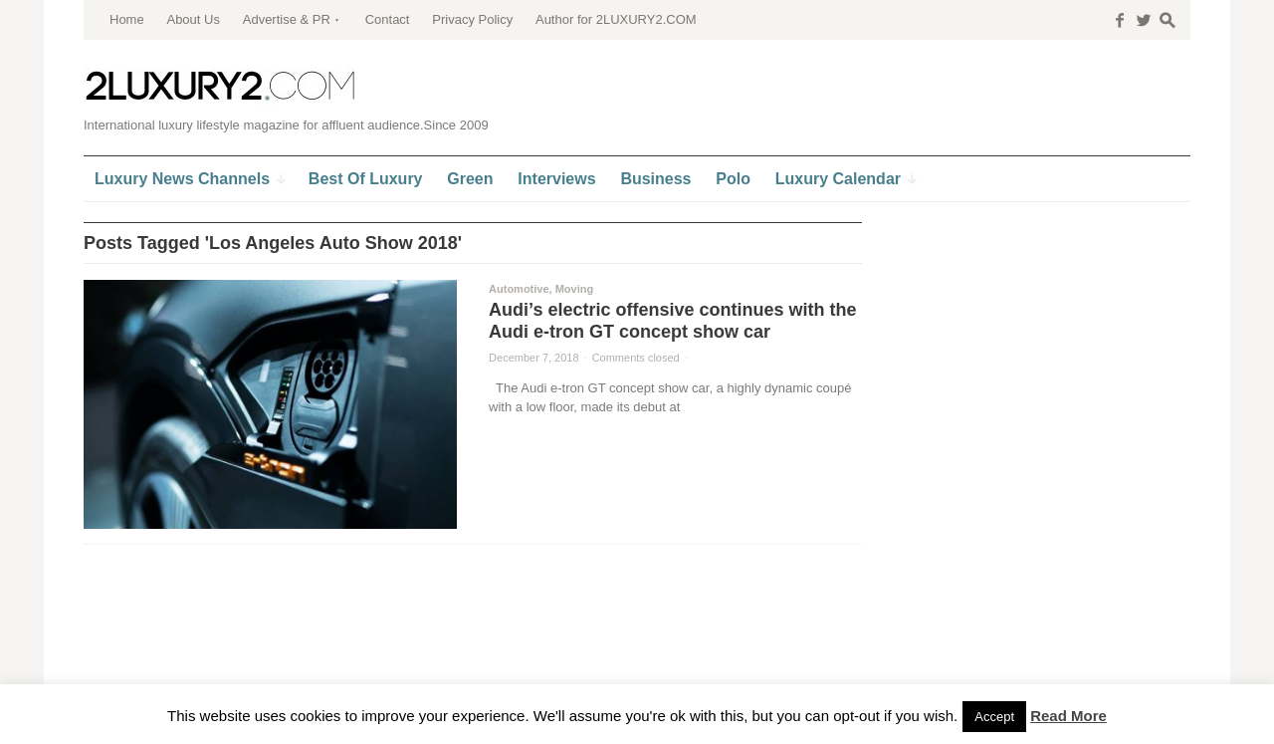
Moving (574, 289)
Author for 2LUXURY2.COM (616, 19)
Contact (387, 19)
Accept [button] (994, 716)
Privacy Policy (472, 19)
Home (126, 19)
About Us (192, 19)
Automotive (519, 289)
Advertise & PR (286, 19)
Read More (1068, 715)
